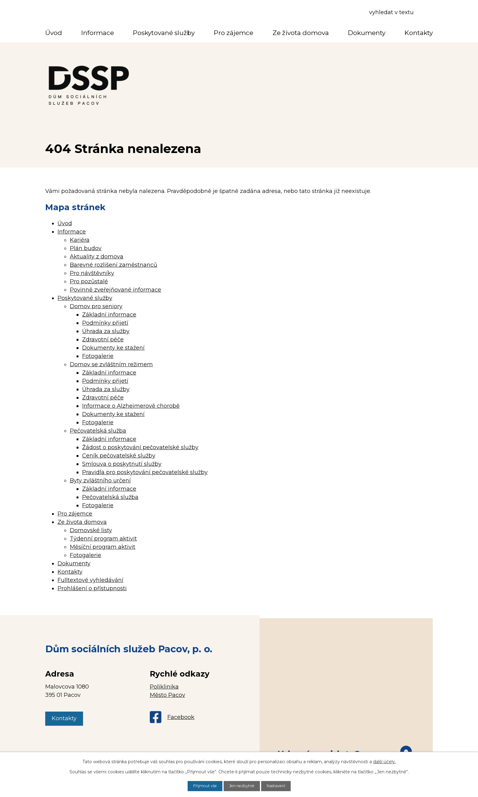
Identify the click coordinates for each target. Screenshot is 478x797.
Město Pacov (167, 695)
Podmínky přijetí (105, 323)
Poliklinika (164, 686)
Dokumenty (366, 33)
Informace (97, 33)
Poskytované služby (164, 33)
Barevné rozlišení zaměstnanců (113, 264)
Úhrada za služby (105, 331)
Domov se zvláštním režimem (111, 364)
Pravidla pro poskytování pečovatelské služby (145, 472)
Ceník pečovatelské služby (118, 455)
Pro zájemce (233, 33)
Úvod (53, 33)
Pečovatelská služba (98, 430)
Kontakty (418, 33)
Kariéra (80, 240)
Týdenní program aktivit (103, 538)
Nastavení (280, 785)
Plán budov (86, 248)
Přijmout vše (201, 785)
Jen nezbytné (242, 785)
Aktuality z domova (96, 256)
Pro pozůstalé (89, 281)
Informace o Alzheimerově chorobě (131, 405)
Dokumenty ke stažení (113, 347)
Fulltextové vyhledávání (90, 580)
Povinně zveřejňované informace (115, 289)
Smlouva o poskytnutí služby (121, 464)
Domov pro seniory (96, 306)
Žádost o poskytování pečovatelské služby (140, 447)
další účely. (384, 761)
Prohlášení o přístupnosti (92, 588)
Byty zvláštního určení (100, 480)
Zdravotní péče (103, 339)
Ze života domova (301, 33)
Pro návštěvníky (92, 273)
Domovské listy (91, 530)
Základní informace (109, 314)
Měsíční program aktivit (102, 547)
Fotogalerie (98, 356)
